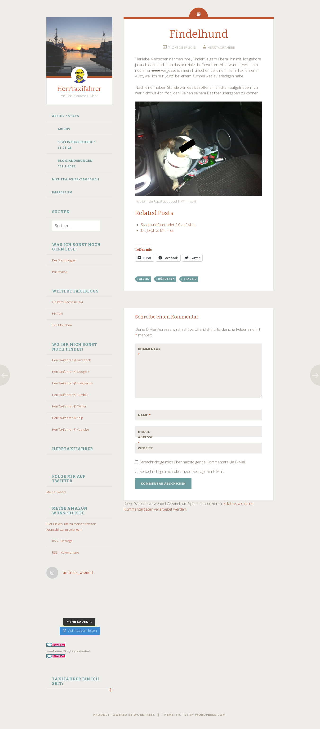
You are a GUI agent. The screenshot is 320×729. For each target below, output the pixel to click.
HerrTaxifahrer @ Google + (70, 371)
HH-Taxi (57, 313)
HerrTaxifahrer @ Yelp (67, 418)
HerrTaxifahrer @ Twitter (69, 406)
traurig (190, 278)
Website (145, 448)
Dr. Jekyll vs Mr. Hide (157, 230)
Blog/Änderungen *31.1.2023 (75, 163)
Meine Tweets (56, 492)
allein (144, 278)
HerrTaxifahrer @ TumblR (70, 395)
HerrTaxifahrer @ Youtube (70, 429)
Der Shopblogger (64, 260)
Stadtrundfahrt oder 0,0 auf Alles (168, 224)
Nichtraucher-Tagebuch (75, 179)
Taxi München (62, 325)
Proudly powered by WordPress (124, 714)
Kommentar (148, 352)
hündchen (166, 278)
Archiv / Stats (65, 116)
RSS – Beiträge (62, 541)
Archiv (64, 129)
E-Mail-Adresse (145, 437)
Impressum (62, 192)
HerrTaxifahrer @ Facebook (71, 360)
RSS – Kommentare (65, 552)
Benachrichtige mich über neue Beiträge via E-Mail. (181, 471)
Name (144, 415)
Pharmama (59, 272)
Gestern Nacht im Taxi (67, 302)
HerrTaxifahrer (79, 89)
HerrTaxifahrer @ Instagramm (72, 383)
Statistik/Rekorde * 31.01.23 (77, 145)
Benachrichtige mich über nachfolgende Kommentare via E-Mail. (192, 462)
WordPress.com (210, 714)
